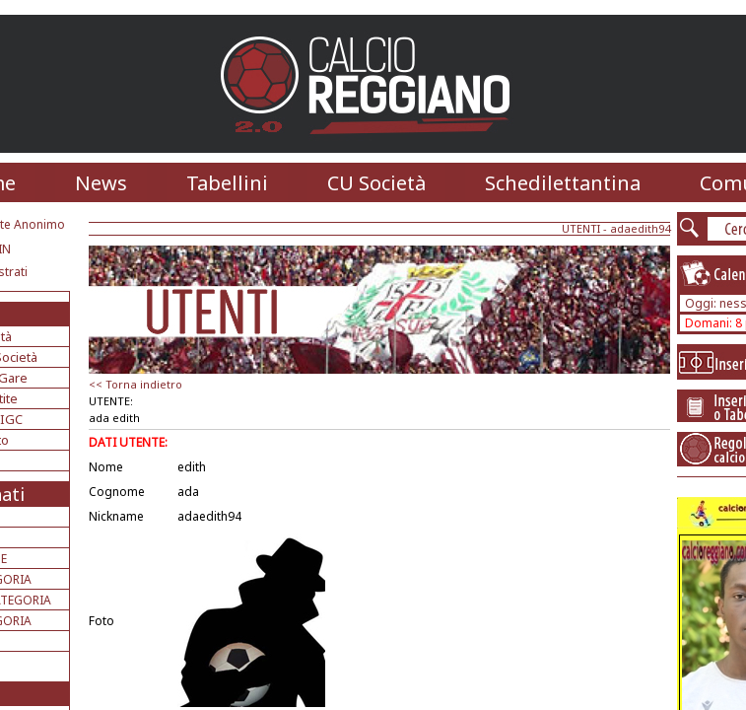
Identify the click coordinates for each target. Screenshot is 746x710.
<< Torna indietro (135, 384)
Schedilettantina (563, 183)
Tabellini (227, 183)
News (101, 183)
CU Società (376, 183)
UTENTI (581, 228)
